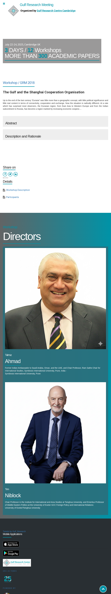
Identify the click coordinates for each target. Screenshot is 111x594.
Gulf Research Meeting (30, 5)
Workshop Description (18, 190)
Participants (12, 197)
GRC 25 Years (10, 571)
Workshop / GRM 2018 (19, 83)
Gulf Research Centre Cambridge (56, 10)
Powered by (9, 588)
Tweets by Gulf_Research (14, 531)
